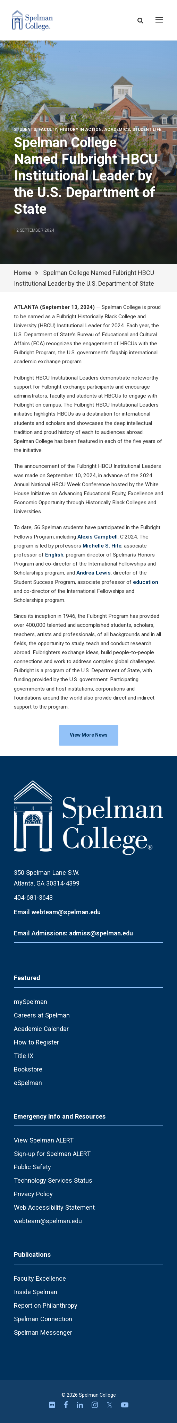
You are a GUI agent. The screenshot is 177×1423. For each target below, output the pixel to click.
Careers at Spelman (42, 1015)
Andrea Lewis (93, 573)
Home (22, 272)
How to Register (36, 1042)
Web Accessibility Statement (54, 1207)
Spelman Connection (43, 1319)
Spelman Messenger (43, 1332)
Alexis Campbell (97, 537)
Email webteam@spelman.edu (57, 912)
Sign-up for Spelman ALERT (52, 1153)
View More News (89, 735)
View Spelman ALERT (44, 1140)
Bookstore (28, 1069)
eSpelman (28, 1082)
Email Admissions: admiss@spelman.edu (73, 933)
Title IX (23, 1055)
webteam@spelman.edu (48, 1221)
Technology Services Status (53, 1180)
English (54, 555)
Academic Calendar (41, 1028)
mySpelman (30, 1001)
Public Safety (32, 1167)
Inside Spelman (35, 1292)
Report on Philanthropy (45, 1305)
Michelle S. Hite (102, 546)
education (145, 582)
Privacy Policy (33, 1194)
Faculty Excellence (40, 1278)
